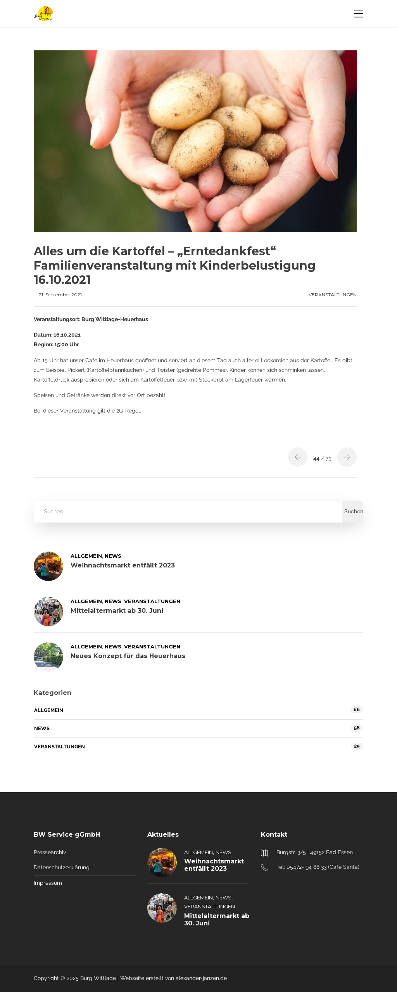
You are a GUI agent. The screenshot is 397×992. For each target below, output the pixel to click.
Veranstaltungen (333, 294)
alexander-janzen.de (201, 978)
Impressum (48, 883)
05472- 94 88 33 (306, 867)
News (113, 556)
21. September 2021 (60, 294)
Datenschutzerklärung (62, 867)
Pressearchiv (50, 852)
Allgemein (86, 556)
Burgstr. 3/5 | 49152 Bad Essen (314, 852)
